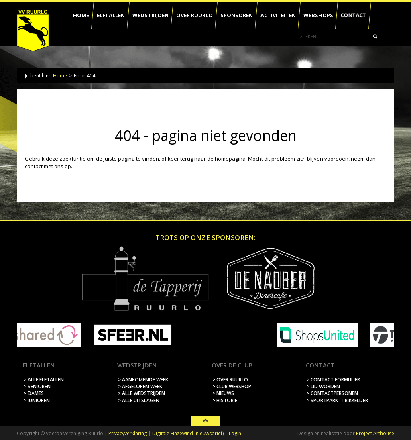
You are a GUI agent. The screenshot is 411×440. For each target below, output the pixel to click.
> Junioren (37, 400)
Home (60, 75)
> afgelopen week (140, 386)
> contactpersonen (332, 393)
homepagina (230, 158)
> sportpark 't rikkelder (337, 400)
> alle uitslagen (138, 400)
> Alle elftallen (44, 379)
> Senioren (37, 386)
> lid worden (323, 386)
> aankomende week (143, 379)
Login (235, 433)
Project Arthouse (375, 433)
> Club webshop (231, 386)
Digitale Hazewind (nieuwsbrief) (188, 433)
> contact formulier (333, 379)
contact (34, 166)
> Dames (34, 393)
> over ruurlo (230, 379)
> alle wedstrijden (141, 393)
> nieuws (223, 393)
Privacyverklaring (127, 433)
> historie (224, 400)
